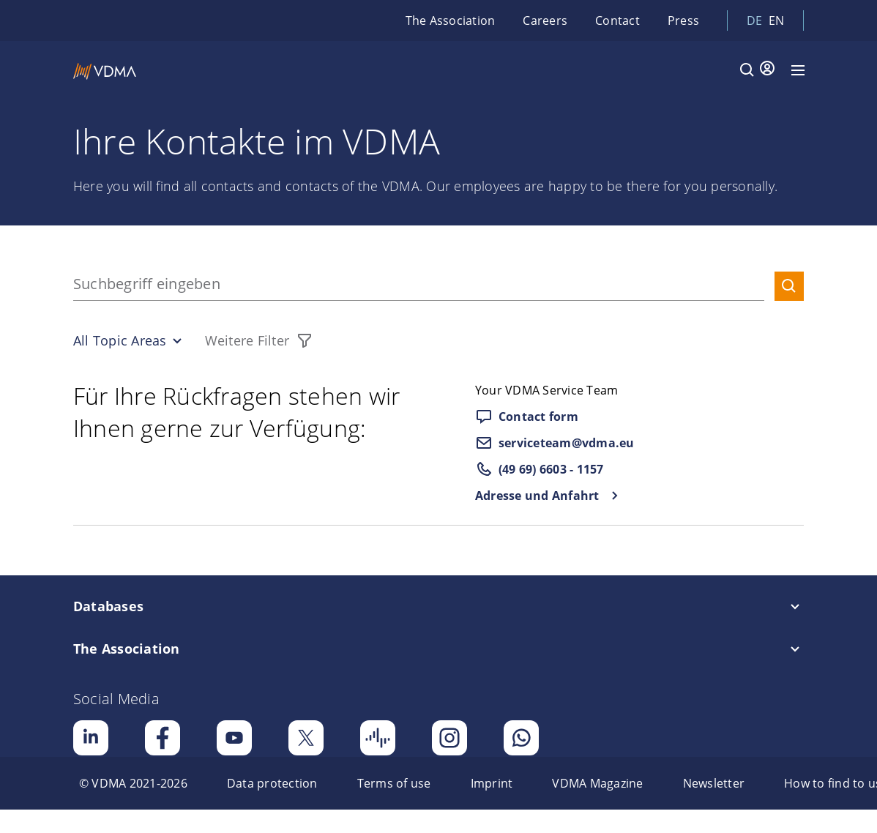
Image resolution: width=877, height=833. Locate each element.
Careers (545, 20)
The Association (451, 20)
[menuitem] (133, 783)
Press (683, 20)
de (755, 20)
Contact (617, 20)
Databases (108, 606)
